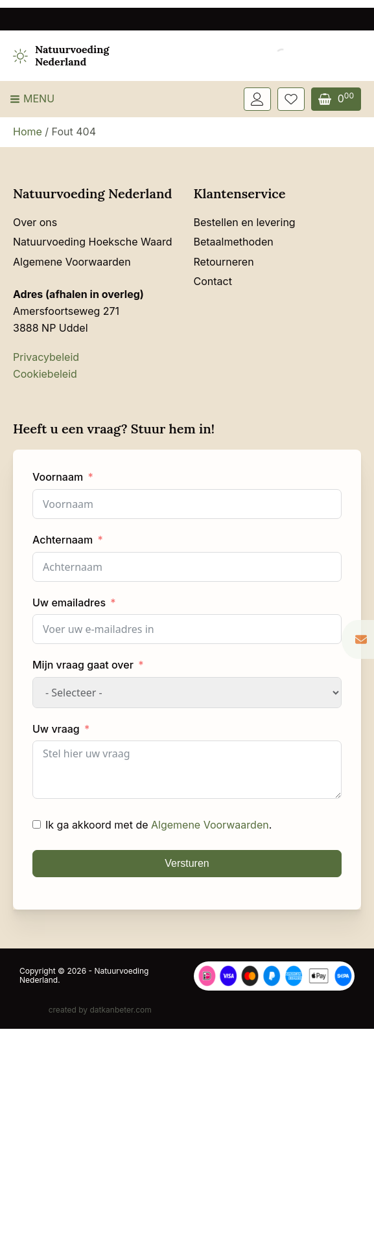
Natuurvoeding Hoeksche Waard (92, 241)
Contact (213, 281)
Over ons (35, 222)
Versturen (187, 863)
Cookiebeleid (45, 373)
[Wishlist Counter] (291, 99)
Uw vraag (56, 728)
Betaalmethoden (234, 241)
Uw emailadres (69, 602)
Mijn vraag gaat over (83, 664)
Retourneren (224, 261)
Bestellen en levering (245, 222)
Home (27, 131)
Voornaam (57, 476)
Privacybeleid (46, 356)
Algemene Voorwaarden (72, 261)
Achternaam (62, 539)
